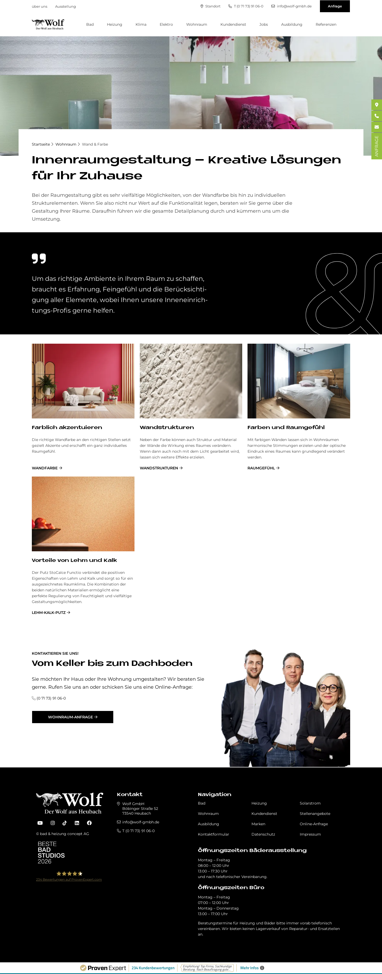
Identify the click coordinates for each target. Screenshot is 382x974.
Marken (258, 824)
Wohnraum (196, 24)
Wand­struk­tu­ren (167, 427)
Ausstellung (65, 6)
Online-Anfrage (314, 824)
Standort (210, 6)
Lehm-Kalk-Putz (49, 612)
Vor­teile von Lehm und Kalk (74, 560)
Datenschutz (263, 834)
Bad (90, 24)
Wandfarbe (45, 468)
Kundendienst (233, 24)
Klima (141, 24)
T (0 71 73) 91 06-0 (245, 6)
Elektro (166, 24)
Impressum (310, 834)
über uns (39, 6)
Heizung (114, 24)
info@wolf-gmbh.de (291, 6)
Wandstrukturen (159, 468)
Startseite (41, 144)
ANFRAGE (376, 146)
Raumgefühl (261, 468)
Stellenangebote (315, 813)
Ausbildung (291, 24)
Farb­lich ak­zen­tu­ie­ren (67, 427)
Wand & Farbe (95, 144)
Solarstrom (310, 803)
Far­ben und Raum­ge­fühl (286, 427)
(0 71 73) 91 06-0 (51, 698)
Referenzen (326, 24)
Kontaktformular (213, 834)
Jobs (263, 24)
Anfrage (335, 6)
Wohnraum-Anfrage (70, 717)
